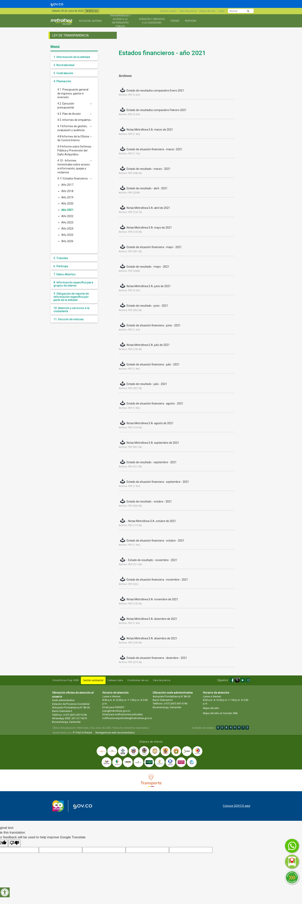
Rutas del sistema (90, 21)
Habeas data (115, 680)
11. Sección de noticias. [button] (68, 319)
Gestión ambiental (93, 680)
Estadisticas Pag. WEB (66, 680)
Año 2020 (67, 203)
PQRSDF (175, 21)
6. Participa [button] (60, 266)
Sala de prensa (188, 10)
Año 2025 (67, 234)
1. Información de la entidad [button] (71, 57)
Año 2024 (67, 228)
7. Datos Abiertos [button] (64, 274)
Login (221, 10)
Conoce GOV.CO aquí (236, 806)
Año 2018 (67, 191)
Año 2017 (67, 184)
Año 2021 (67, 209)
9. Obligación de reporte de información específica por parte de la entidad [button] (71, 297)
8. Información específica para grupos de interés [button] (73, 284)
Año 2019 (67, 197)
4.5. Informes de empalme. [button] (74, 119)
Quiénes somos (168, 10)
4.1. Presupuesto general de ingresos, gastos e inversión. (72, 93)
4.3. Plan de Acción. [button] (69, 113)
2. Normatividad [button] (63, 65)
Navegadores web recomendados (115, 732)
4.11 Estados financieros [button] (72, 178)
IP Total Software (82, 732)
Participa (190, 21)
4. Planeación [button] (62, 81)
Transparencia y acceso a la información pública (120, 21)
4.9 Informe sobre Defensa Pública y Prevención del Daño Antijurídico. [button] (74, 150)
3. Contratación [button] (63, 73)
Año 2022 (67, 216)
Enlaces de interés (151, 741)
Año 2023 (67, 222)
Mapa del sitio (207, 10)
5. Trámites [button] (60, 258)
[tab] (74, 56)
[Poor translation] (14, 843)
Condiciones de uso (138, 680)
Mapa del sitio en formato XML (220, 713)
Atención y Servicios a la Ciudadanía (152, 21)
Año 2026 (67, 241)
